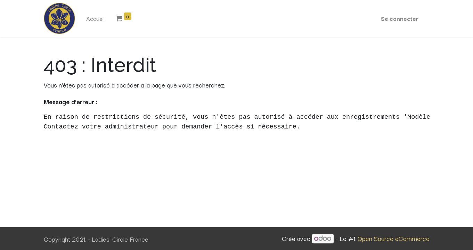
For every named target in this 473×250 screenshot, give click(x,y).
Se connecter (399, 18)
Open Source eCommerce (394, 238)
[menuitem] (95, 18)
